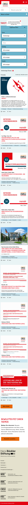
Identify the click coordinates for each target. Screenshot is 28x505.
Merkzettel (3, 462)
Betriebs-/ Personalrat (6, 182)
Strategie (4, 109)
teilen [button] (9, 111)
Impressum (3, 465)
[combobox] (17, 10)
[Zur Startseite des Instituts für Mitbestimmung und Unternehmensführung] (5, 5)
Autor (3, 39)
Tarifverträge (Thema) (7, 70)
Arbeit (19, 220)
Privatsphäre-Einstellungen (7, 469)
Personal (9, 109)
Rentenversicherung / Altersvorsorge (9, 257)
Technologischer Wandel (7, 145)
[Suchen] (25, 10)
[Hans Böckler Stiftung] (8, 456)
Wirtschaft (16, 145)
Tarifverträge (23, 145)
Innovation (12, 256)
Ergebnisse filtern (14, 27)
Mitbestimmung (16, 182)
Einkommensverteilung (18, 109)
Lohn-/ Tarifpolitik (13, 220)
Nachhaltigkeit (5, 256)
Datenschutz (3, 467)
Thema (14, 35)
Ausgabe (14, 63)
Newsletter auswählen (9, 439)
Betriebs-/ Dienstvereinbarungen (9, 181)
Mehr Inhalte (6, 406)
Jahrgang (14, 56)
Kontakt (2, 460)
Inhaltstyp (14, 49)
